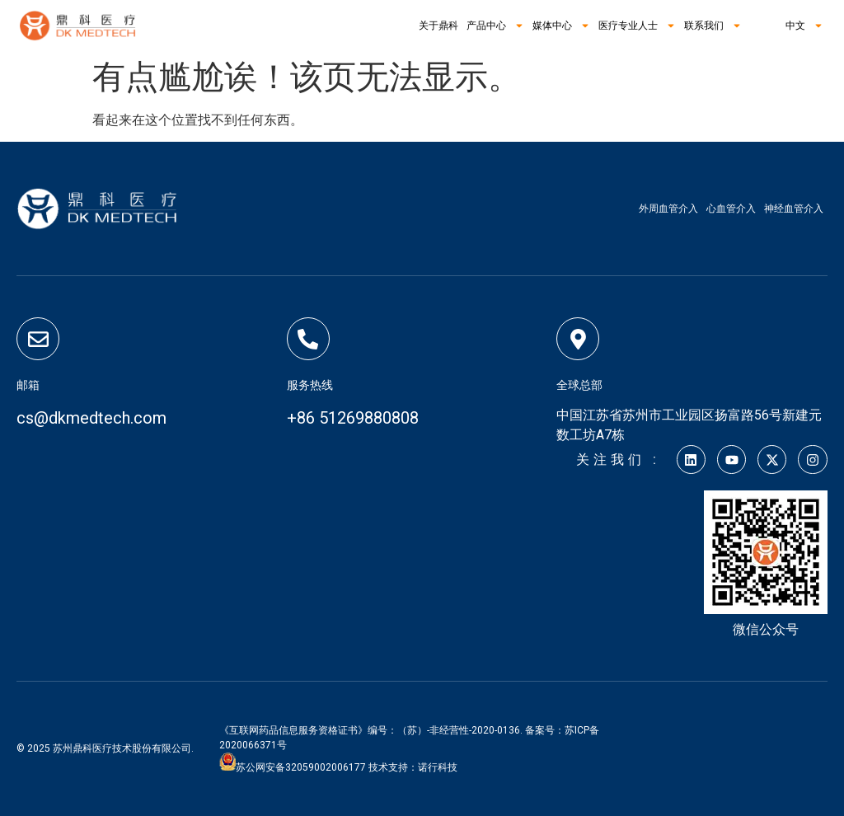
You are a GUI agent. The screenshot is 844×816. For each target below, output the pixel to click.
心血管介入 (731, 208)
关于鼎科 (438, 25)
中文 (796, 25)
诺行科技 (437, 767)
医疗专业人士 (637, 25)
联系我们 (713, 25)
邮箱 (28, 385)
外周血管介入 (668, 208)
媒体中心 (561, 25)
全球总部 (579, 385)
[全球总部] (577, 338)
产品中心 (495, 25)
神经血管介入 (793, 208)
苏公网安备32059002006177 (301, 767)
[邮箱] (37, 338)
